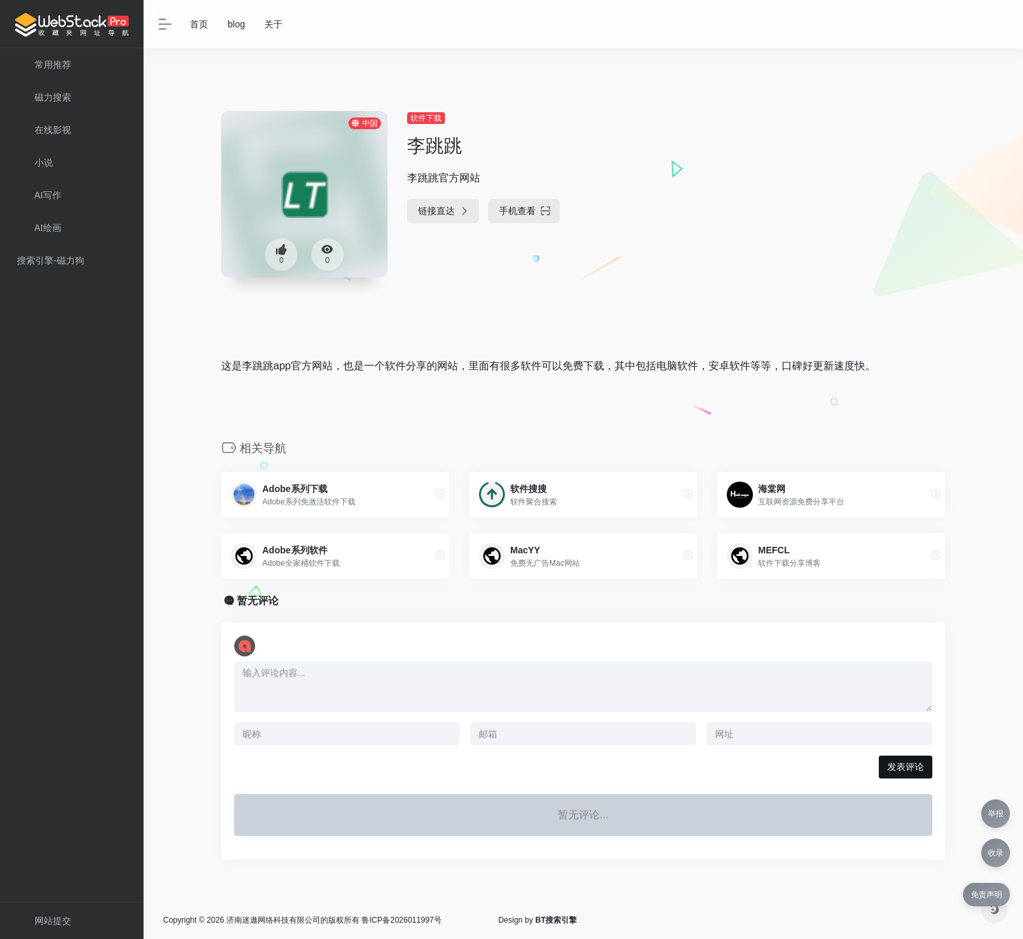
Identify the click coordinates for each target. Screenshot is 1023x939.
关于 (273, 24)
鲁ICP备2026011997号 (401, 920)
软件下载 (426, 118)
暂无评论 (258, 600)
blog (236, 24)
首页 (199, 24)
